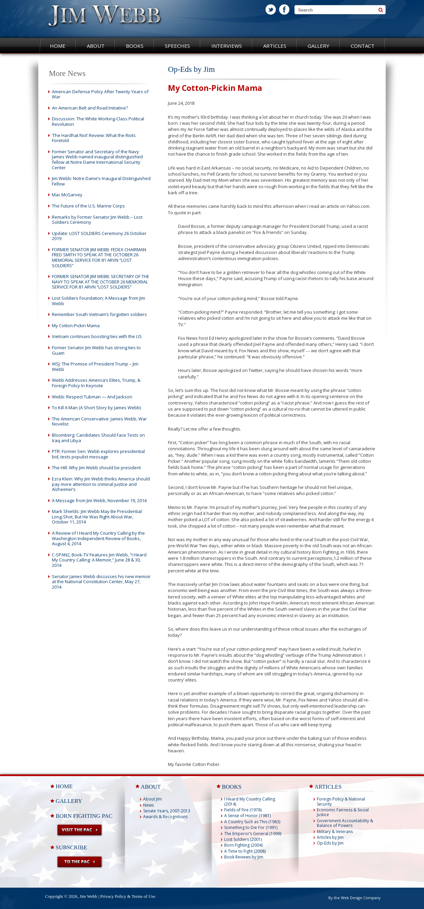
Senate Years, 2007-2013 (166, 811)
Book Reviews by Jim (243, 857)
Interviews (226, 45)
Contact (362, 45)
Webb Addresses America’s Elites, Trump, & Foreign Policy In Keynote (96, 383)
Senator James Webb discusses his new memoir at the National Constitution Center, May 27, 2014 (101, 581)
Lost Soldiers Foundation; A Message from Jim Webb (98, 301)
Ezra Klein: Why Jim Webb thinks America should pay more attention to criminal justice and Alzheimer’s (101, 484)
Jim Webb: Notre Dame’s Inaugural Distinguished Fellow (101, 181)
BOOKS (232, 787)
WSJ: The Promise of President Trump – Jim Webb (95, 366)
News (148, 805)
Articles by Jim (330, 837)
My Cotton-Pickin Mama (76, 325)
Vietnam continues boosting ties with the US (97, 336)
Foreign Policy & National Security (341, 801)
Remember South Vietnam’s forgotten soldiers (99, 314)
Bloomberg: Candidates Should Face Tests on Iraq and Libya (98, 437)
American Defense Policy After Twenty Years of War (100, 94)
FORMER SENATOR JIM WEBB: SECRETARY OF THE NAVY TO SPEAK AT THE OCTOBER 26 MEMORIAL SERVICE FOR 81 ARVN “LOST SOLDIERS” (100, 281)
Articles (274, 45)
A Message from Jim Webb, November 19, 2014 (99, 500)
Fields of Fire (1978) (243, 810)
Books (134, 45)
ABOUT (151, 787)
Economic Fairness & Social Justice (343, 812)
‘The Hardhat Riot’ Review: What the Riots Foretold (94, 138)
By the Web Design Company (354, 897)
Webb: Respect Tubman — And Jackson (92, 397)
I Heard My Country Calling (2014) (249, 801)
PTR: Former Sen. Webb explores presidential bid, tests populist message (98, 454)
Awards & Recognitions (165, 816)
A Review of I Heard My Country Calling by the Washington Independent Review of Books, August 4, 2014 (98, 538)
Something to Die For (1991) (250, 827)
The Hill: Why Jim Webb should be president (96, 468)
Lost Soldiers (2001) (243, 839)
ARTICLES (328, 787)
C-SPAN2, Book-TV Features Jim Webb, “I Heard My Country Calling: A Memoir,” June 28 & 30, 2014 (99, 560)
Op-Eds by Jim (330, 843)
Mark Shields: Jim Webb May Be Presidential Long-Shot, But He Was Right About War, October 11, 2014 (97, 516)
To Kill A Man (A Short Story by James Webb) (96, 407)
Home (57, 45)
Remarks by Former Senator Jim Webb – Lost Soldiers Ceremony (97, 219)
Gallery (318, 45)
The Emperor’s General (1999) (252, 833)
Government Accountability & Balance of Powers (345, 823)
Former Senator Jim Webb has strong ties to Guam (96, 350)
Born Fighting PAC (84, 816)
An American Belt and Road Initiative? (90, 108)
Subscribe (71, 847)
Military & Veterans (335, 831)
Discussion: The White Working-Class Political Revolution (98, 121)
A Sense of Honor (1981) (247, 815)
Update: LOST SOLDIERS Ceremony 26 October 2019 (99, 236)
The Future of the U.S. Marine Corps (88, 206)
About (95, 45)
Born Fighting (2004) (243, 845)
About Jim (152, 799)
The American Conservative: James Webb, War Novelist (99, 421)
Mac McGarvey (67, 195)
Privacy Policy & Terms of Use (127, 896)
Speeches (177, 45)
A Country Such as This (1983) (252, 822)
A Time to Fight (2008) (245, 851)
